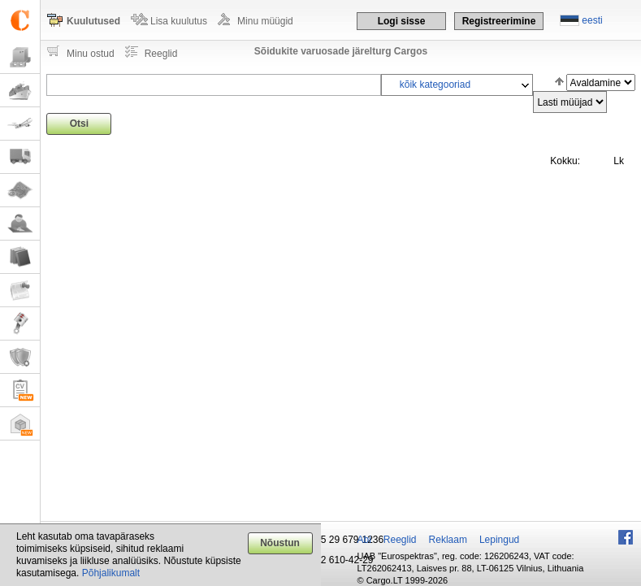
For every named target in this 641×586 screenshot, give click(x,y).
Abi (364, 539)
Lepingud (499, 539)
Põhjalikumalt (111, 573)
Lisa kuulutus (178, 21)
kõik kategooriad (435, 84)
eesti (592, 20)
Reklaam (448, 539)
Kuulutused (93, 21)
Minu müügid (265, 21)
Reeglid (161, 53)
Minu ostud (91, 53)
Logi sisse (402, 21)
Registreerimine (499, 21)
